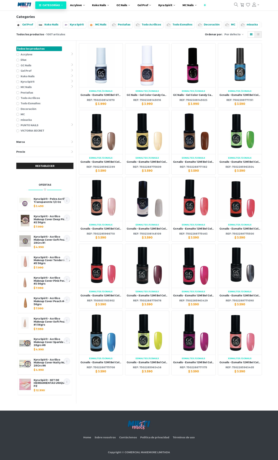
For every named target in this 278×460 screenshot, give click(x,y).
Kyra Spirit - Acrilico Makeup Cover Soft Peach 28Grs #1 (51, 239)
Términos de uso (184, 437)
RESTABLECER (44, 165)
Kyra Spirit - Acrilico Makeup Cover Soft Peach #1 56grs (51, 321)
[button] (204, 5)
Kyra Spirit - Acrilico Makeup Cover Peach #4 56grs (50, 301)
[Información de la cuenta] (255, 5)
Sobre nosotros (105, 437)
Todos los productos (31, 48)
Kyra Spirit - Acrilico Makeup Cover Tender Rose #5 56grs (52, 260)
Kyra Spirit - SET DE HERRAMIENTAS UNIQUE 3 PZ (51, 383)
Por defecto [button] (232, 34)
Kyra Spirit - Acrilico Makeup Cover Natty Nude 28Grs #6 (51, 362)
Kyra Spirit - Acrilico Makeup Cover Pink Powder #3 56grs (52, 280)
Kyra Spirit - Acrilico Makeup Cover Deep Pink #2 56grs (50, 219)
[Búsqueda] (236, 5)
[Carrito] (242, 5)
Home (87, 437)
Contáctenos (128, 437)
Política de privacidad (154, 437)
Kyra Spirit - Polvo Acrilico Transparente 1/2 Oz (51, 200)
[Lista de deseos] (248, 5)
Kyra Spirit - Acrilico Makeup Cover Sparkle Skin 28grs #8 (52, 342)
